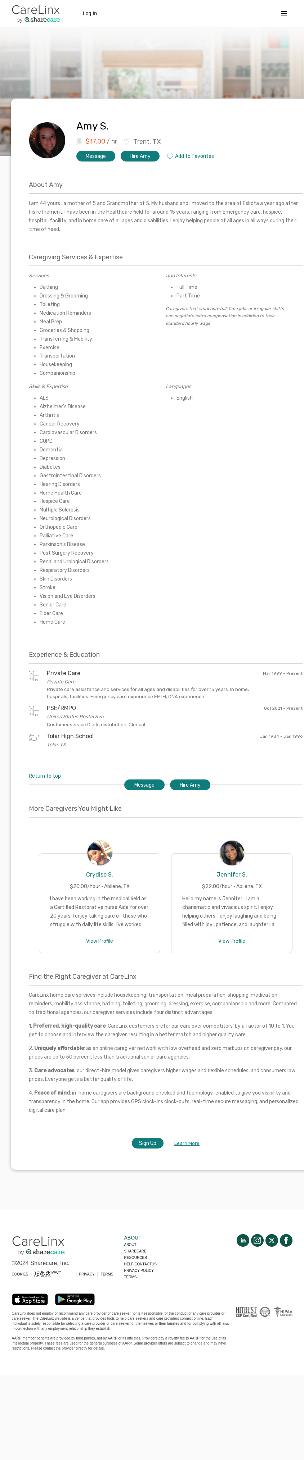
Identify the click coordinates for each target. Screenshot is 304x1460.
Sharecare (135, 1251)
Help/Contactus (140, 1264)
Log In (90, 13)
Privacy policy (139, 1271)
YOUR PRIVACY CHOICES (47, 1274)
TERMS (107, 1274)
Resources (135, 1258)
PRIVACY (86, 1274)
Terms (130, 1277)
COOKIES (20, 1274)
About (130, 1245)
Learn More (187, 1143)
